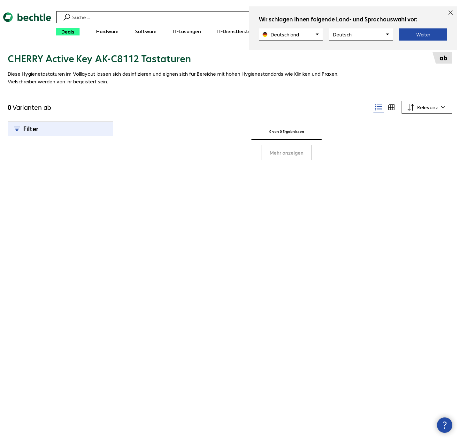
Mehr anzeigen (286, 152)
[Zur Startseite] (27, 25)
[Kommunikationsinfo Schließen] (444, 425)
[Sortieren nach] (427, 107)
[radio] (378, 107)
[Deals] (68, 31)
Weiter (423, 34)
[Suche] (234, 17)
